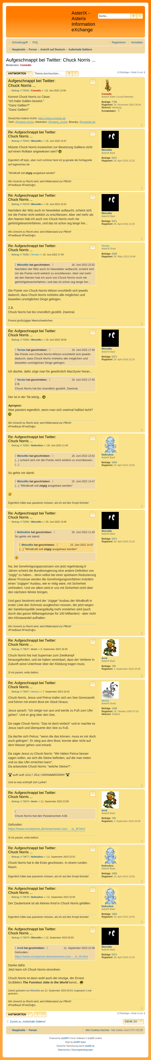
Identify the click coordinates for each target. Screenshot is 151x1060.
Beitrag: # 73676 (18, 801)
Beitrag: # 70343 (18, 141)
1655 (114, 462)
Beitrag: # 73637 (18, 649)
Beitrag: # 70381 (18, 254)
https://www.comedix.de (52, 118)
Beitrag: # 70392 (18, 445)
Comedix (25, 65)
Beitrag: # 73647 (18, 691)
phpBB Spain (79, 1042)
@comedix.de (87, 122)
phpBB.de (90, 1046)
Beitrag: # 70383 (18, 339)
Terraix (105, 245)
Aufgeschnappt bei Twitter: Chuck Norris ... (51, 60)
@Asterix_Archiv (57, 122)
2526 (114, 253)
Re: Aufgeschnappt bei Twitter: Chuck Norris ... (32, 134)
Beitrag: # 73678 (18, 897)
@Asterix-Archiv (24, 122)
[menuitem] (33, 42)
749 (114, 666)
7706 (114, 102)
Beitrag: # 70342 (18, 90)
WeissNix (107, 150)
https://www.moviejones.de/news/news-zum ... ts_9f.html (46, 829)
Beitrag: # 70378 (18, 204)
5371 (114, 158)
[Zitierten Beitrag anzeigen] (53, 265)
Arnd (104, 658)
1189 (114, 708)
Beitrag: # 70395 (18, 521)
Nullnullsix (108, 454)
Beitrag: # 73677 (18, 856)
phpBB (64, 1038)
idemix (105, 700)
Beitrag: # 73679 (18, 937)
